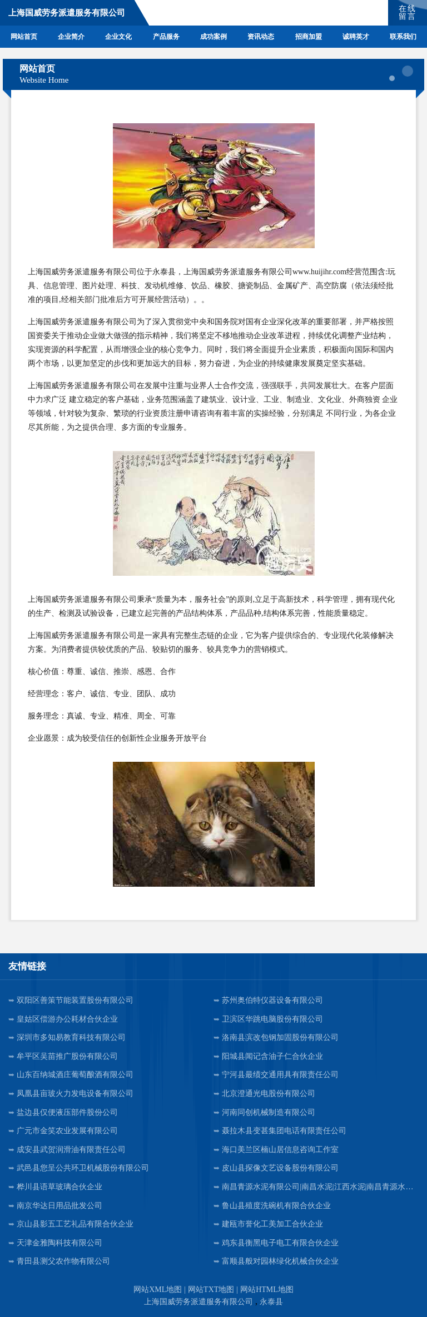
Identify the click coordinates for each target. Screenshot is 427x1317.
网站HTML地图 (267, 1289)
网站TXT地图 (211, 1289)
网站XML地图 (157, 1289)
